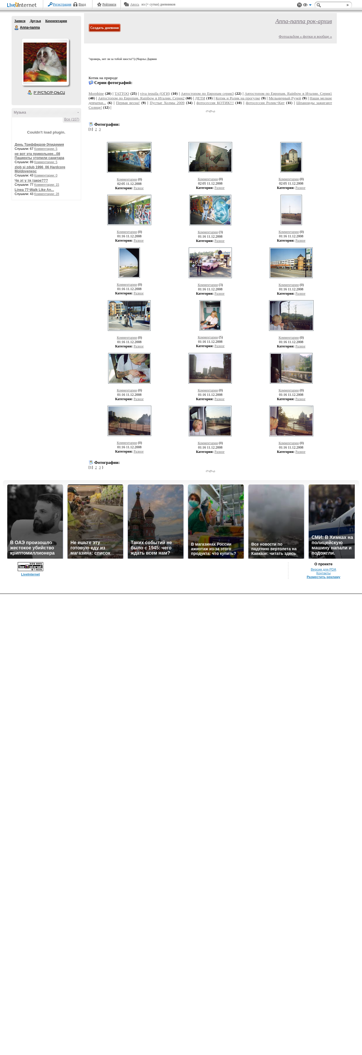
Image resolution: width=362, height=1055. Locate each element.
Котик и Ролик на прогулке (238, 98)
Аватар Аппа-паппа (45, 62)
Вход (82, 4)
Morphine (96, 93)
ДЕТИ (200, 98)
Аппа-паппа (16, 27)
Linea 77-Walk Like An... (34, 190)
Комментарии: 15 (46, 184)
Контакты (323, 573)
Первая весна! (128, 103)
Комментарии (56, 21)
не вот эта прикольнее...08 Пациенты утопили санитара (39, 156)
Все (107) (71, 119)
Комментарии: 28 (46, 194)
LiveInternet (23, 5)
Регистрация (62, 4)
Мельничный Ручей (285, 98)
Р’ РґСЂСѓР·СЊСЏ (49, 93)
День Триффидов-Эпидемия (39, 145)
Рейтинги (109, 4)
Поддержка (299, 5)
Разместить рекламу (323, 577)
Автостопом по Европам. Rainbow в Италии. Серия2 (141, 98)
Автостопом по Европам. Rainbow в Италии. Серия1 (288, 93)
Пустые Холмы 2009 (167, 103)
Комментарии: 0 (45, 175)
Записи (20, 21)
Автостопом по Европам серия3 (207, 93)
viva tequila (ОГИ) (155, 93)
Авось (134, 4)
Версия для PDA (323, 569)
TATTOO (121, 93)
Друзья (35, 21)
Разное (139, 188)
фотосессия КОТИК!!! (215, 103)
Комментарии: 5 (45, 148)
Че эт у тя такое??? (31, 180)
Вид (307, 5)
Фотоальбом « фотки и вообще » (305, 36)
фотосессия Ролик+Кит (265, 103)
